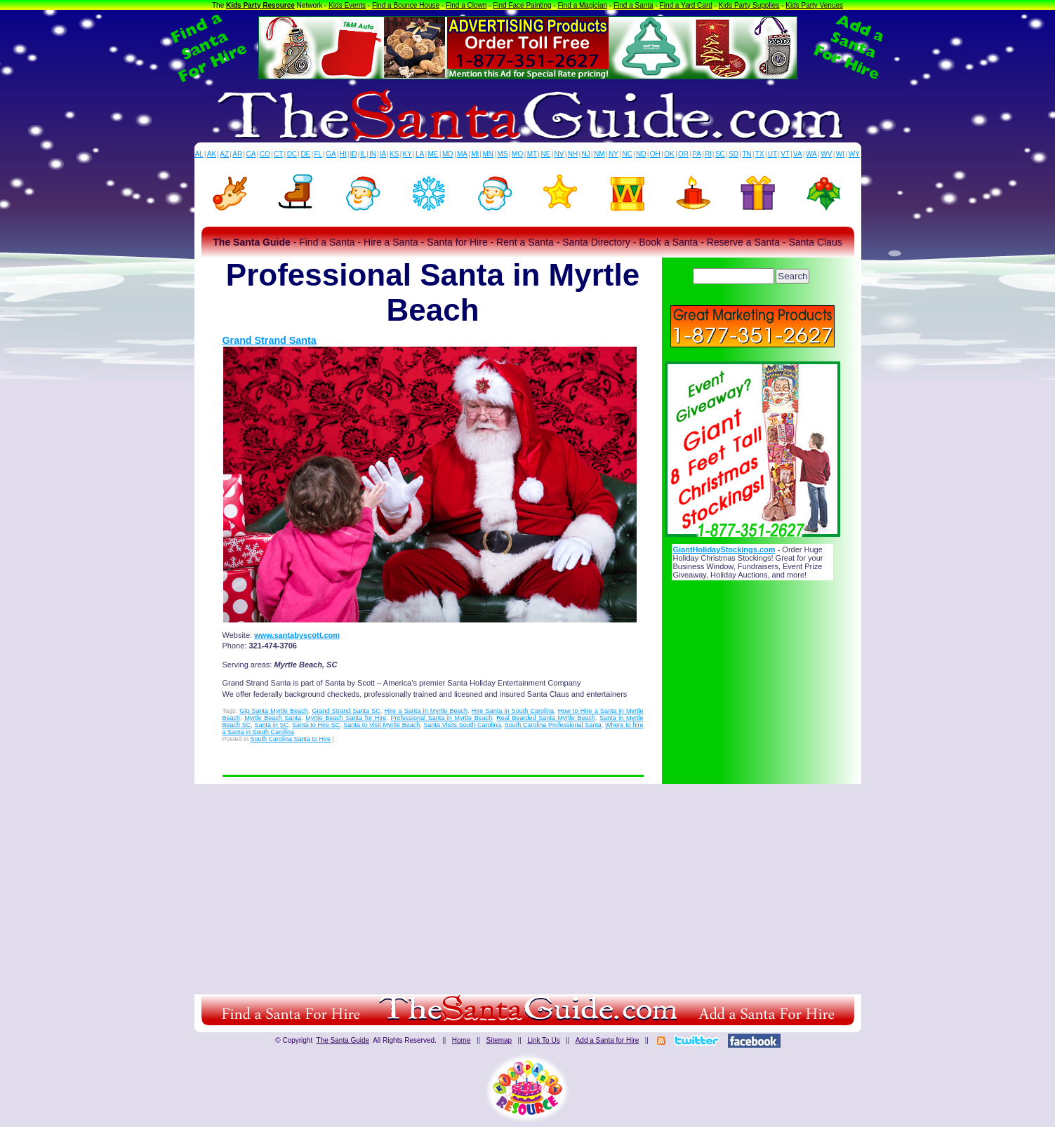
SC (720, 154)
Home (461, 1040)
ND (641, 154)
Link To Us (543, 1040)
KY (407, 154)
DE (305, 154)
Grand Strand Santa (270, 340)
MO (517, 154)
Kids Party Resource (260, 5)
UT (772, 154)
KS (394, 154)
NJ (585, 154)
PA (696, 154)
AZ (224, 154)
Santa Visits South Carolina (461, 724)
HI (343, 154)
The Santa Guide (343, 1040)
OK (669, 154)
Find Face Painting (522, 5)
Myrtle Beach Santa (272, 717)
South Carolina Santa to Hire (291, 738)
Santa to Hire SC (316, 724)
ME (433, 154)
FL (318, 154)
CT (278, 154)
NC (627, 154)
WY (854, 154)
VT (785, 154)
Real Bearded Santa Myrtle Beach (545, 717)
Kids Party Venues (814, 5)
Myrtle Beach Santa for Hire (345, 717)
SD (733, 154)
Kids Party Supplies (749, 5)
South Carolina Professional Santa (553, 724)
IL (363, 154)
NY (613, 154)
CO (265, 154)
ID (353, 154)
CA (251, 154)
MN (488, 154)
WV (826, 154)
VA (797, 154)
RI (708, 154)
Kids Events (347, 5)
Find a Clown (466, 5)
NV (559, 154)
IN (372, 154)
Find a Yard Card (686, 5)
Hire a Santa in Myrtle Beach (426, 710)
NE (545, 154)
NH (573, 154)
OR (683, 154)
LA (420, 154)
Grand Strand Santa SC (346, 710)
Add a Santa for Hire (607, 1040)
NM (599, 154)
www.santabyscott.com (297, 635)
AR (237, 154)
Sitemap (499, 1040)
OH (655, 154)
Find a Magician (582, 5)
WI (840, 154)
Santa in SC (271, 724)
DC (292, 154)
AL (198, 154)
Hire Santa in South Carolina (513, 710)
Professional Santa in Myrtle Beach (441, 717)
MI (475, 154)
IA (383, 154)
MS (503, 154)
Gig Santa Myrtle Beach (273, 710)
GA (331, 154)
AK (211, 154)
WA (811, 154)
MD (447, 154)
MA (462, 154)
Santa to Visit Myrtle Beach (381, 724)
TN (746, 154)
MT (532, 154)
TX (759, 154)
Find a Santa (633, 5)
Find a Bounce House (405, 5)
